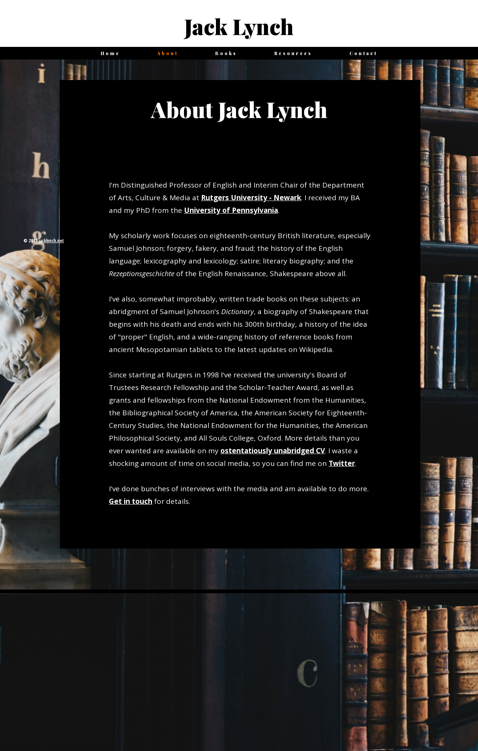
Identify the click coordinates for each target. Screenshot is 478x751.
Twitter (342, 463)
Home (110, 53)
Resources (293, 53)
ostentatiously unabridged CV (272, 451)
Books (226, 53)
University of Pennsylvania (231, 210)
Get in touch (130, 501)
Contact (363, 53)
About (167, 53)
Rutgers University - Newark (251, 197)
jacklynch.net (51, 240)
